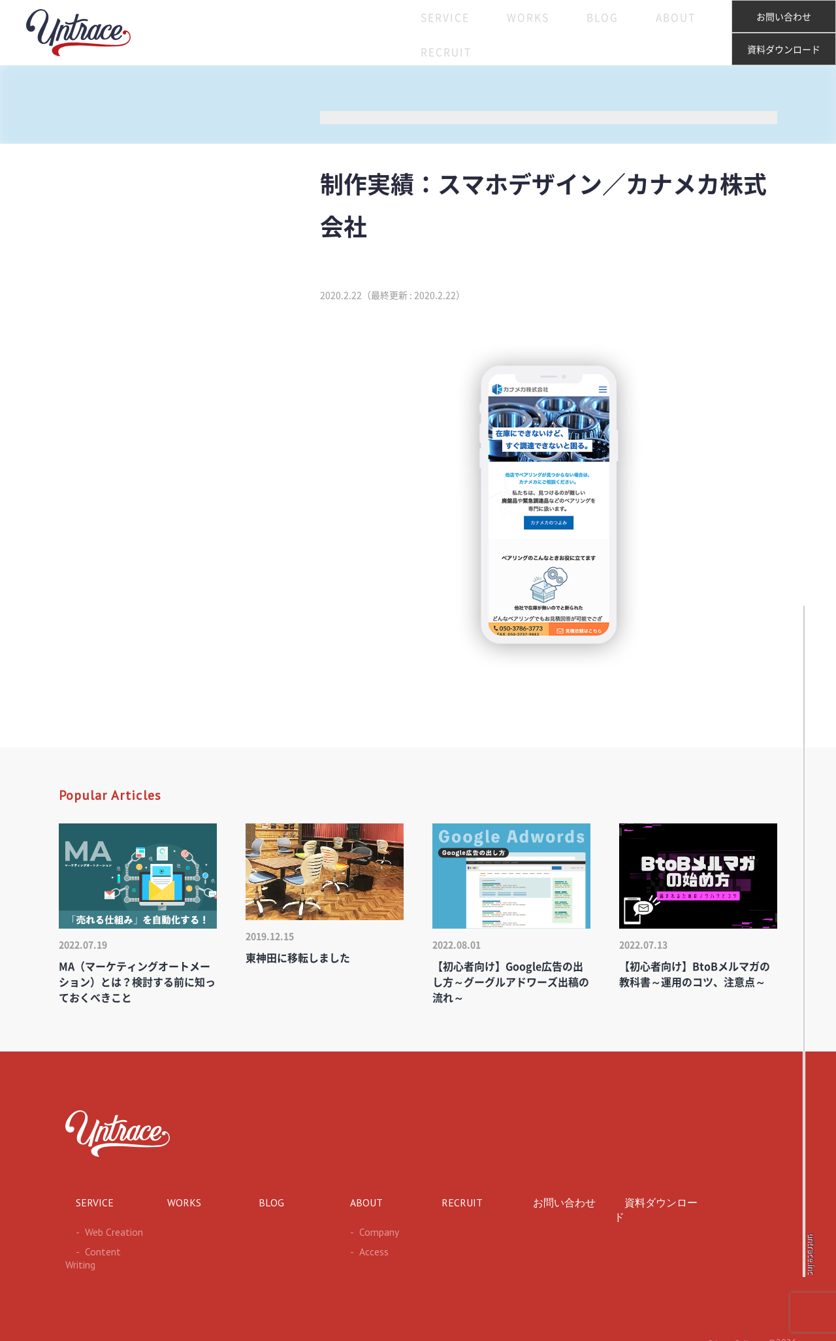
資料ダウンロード (783, 49)
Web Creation (96, 1230)
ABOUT (616, 32)
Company (362, 1230)
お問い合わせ (783, 17)
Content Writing (99, 1248)
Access (357, 1248)
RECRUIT (685, 32)
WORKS (493, 32)
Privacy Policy (729, 1325)
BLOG (555, 32)
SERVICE (424, 32)
